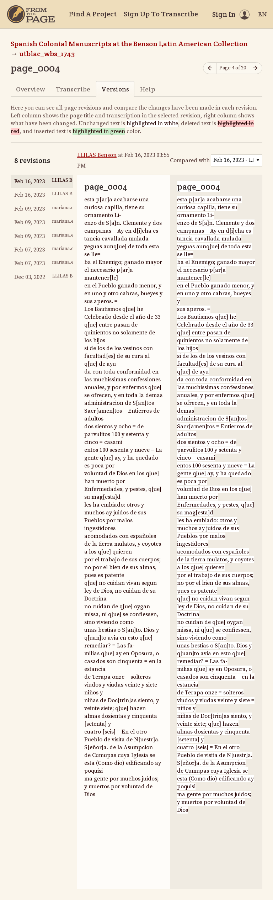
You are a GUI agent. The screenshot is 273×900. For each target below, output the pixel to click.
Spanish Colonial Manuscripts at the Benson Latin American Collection (129, 43)
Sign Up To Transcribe (161, 13)
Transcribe (73, 89)
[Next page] (255, 68)
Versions (115, 89)
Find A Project (93, 13)
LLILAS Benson (97, 155)
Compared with (190, 160)
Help (147, 89)
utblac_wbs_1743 (47, 53)
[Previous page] (209, 68)
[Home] (31, 14)
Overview (30, 89)
